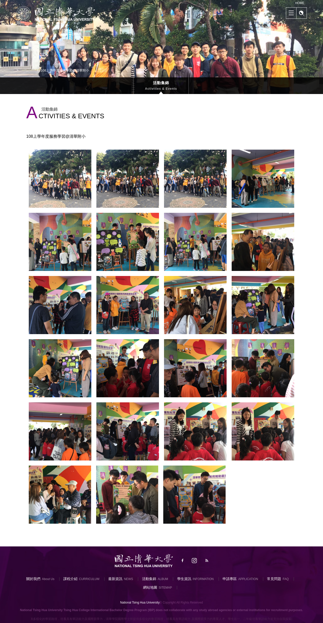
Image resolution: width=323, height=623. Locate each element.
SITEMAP (165, 587)
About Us (48, 579)
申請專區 (230, 579)
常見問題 (274, 579)
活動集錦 (28, 70)
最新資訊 (115, 579)
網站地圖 (150, 587)
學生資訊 (184, 579)
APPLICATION (248, 579)
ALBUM (163, 579)
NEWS (128, 579)
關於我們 (33, 579)
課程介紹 (70, 579)
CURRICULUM (89, 579)
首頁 (11, 70)
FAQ (286, 579)
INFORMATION (203, 579)
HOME (299, 3)
